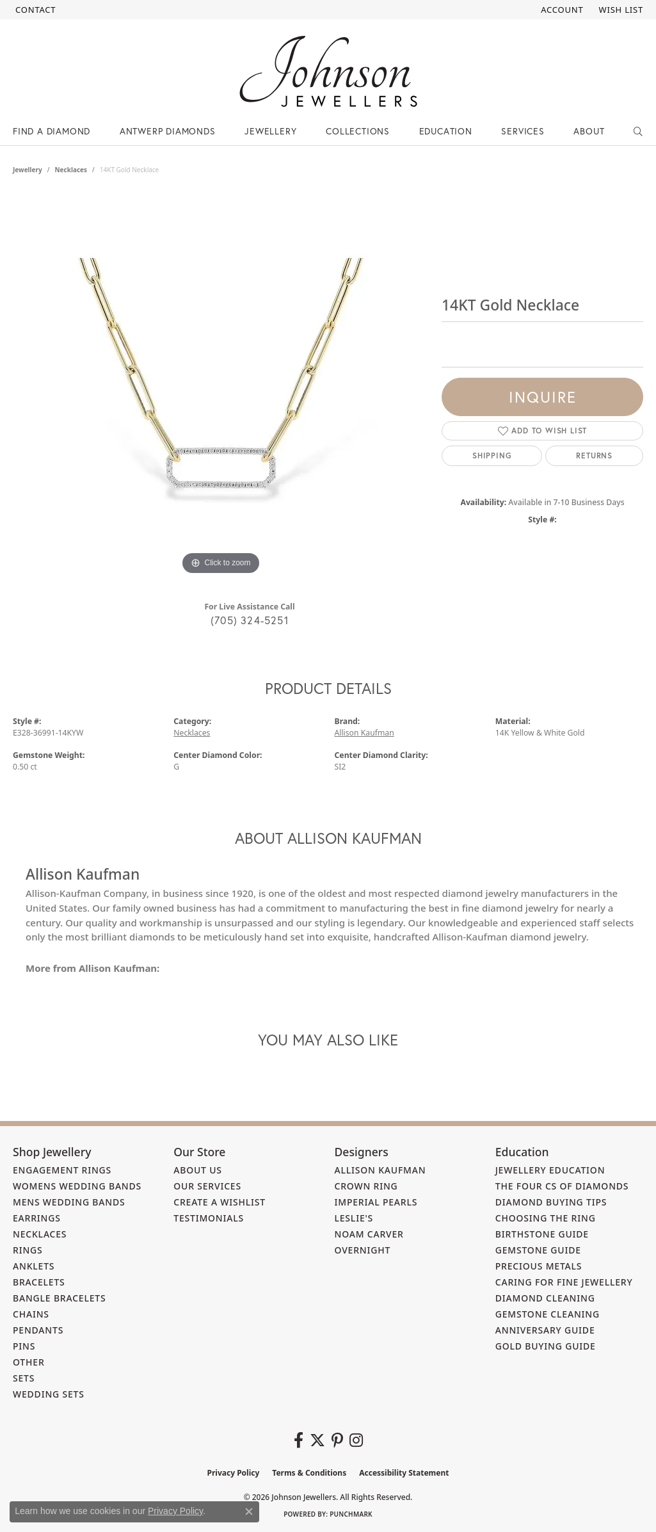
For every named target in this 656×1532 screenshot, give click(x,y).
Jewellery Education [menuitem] (550, 1170)
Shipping (491, 455)
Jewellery (270, 131)
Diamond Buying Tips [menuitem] (551, 1202)
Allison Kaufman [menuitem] (380, 1170)
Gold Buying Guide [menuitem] (545, 1346)
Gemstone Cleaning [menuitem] (547, 1314)
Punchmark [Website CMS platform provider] (351, 1514)
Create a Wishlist (219, 1202)
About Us (197, 1170)
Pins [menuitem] (24, 1346)
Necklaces (70, 169)
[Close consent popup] (249, 1511)
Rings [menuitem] (28, 1250)
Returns (594, 455)
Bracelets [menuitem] (39, 1282)
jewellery (27, 169)
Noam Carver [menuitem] (369, 1234)
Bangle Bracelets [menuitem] (59, 1298)
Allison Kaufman (364, 732)
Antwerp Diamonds (168, 131)
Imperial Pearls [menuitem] (376, 1202)
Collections (358, 131)
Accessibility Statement (404, 1472)
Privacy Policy (233, 1472)
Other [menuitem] (29, 1362)
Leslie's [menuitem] (354, 1218)
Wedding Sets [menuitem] (48, 1394)
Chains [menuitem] (31, 1314)
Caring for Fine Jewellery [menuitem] (564, 1282)
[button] (560, 9)
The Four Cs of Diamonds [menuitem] (562, 1186)
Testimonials (208, 1218)
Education (445, 131)
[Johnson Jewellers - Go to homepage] (328, 71)
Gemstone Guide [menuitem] (538, 1250)
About (588, 131)
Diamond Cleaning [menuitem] (545, 1298)
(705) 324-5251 (250, 620)
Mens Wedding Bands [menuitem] (69, 1202)
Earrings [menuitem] (37, 1218)
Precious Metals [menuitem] (538, 1266)
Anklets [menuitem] (33, 1266)
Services (522, 131)
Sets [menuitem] (24, 1378)
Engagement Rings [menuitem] (62, 1170)
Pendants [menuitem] (38, 1330)
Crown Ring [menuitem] (366, 1186)
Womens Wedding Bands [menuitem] (77, 1186)
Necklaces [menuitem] (40, 1234)
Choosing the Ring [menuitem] (545, 1218)
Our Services (207, 1186)
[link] (34, 9)
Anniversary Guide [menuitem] (545, 1330)
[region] (221, 386)
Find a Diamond (51, 131)
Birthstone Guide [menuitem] (542, 1234)
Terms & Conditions (309, 1472)
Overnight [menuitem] (363, 1250)
